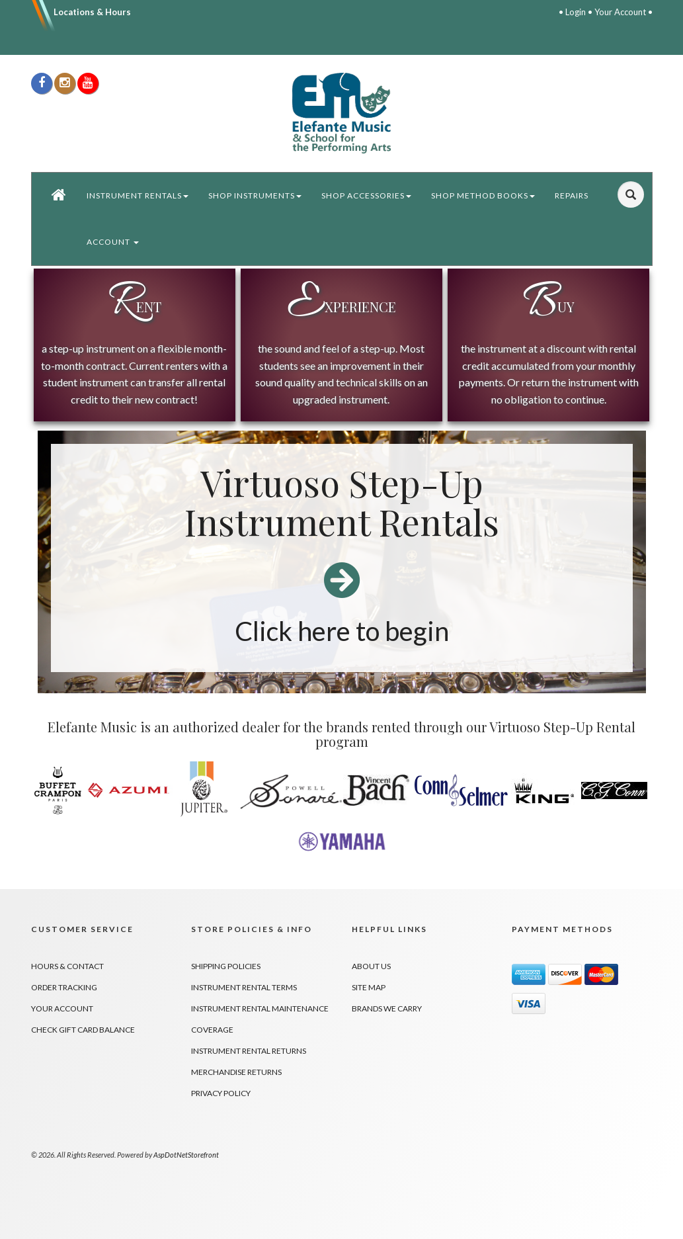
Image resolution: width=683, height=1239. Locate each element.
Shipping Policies (226, 966)
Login (575, 12)
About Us (371, 966)
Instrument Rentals (137, 195)
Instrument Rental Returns (248, 1051)
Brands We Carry (387, 1008)
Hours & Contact (67, 966)
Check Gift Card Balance (83, 1030)
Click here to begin (342, 631)
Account (113, 242)
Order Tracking (64, 987)
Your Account (620, 12)
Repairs (571, 195)
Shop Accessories (366, 195)
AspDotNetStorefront (186, 1154)
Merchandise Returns (236, 1072)
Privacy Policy (221, 1093)
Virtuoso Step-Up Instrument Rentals (341, 503)
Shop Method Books (483, 195)
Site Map (368, 987)
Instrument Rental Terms (244, 987)
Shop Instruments (254, 195)
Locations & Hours (92, 12)
